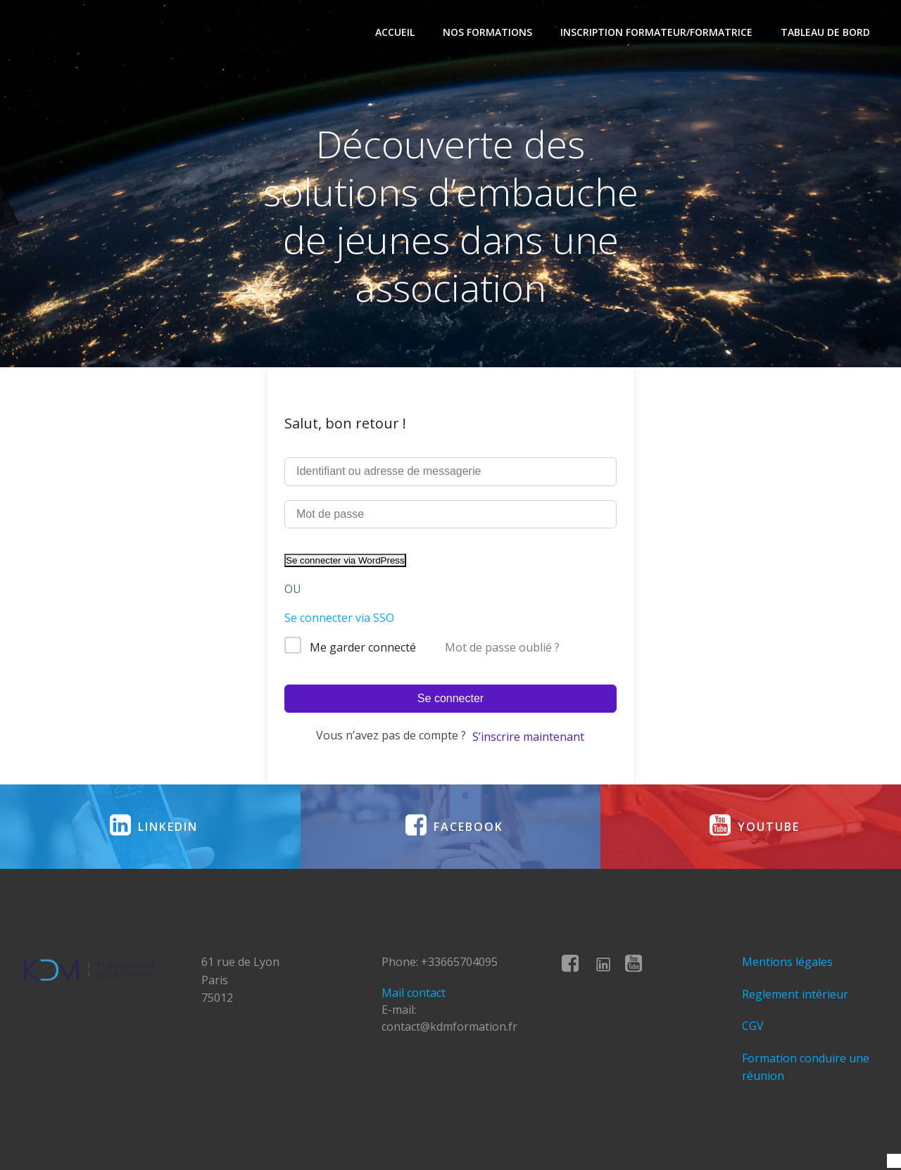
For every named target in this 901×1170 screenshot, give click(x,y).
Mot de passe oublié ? (502, 647)
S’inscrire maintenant (528, 736)
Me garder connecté (363, 647)
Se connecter (450, 698)
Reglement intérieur (795, 994)
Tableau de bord (825, 32)
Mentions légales (787, 961)
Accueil (395, 32)
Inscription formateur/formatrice (656, 32)
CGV (753, 1026)
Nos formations (487, 32)
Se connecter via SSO (339, 617)
